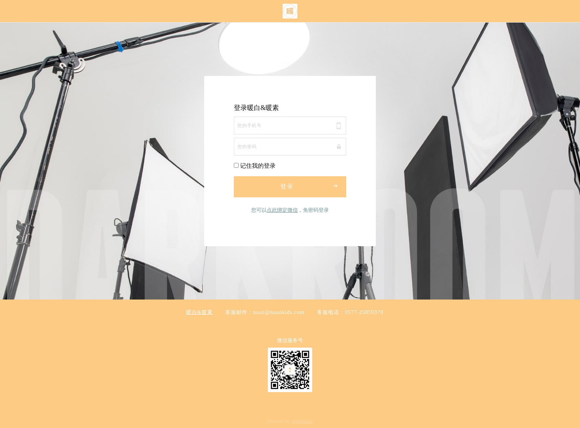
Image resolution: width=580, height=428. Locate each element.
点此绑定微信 (282, 210)
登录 (309, 186)
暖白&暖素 (199, 312)
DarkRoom (302, 421)
